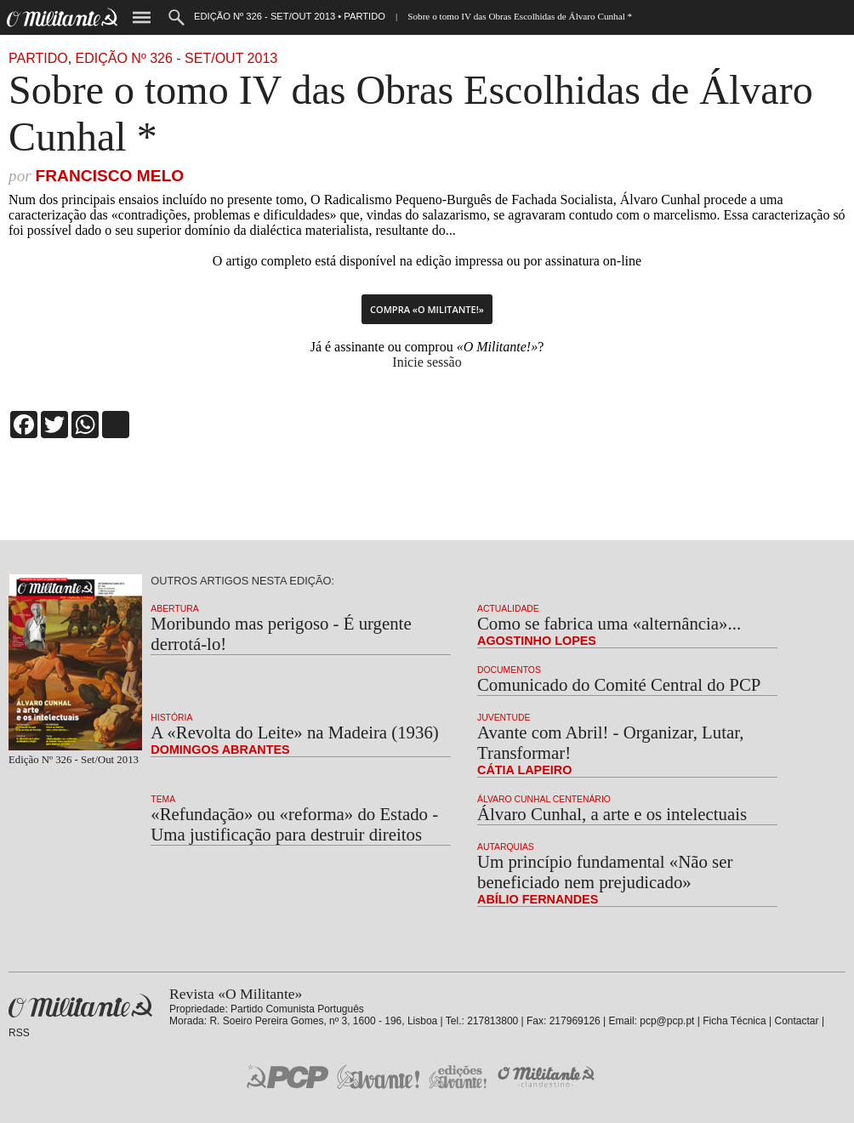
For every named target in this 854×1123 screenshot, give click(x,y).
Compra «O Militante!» (427, 309)
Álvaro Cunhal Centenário (544, 799)
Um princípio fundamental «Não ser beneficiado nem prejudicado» (604, 872)
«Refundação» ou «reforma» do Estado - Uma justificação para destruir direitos (294, 824)
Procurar (176, 17)
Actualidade (508, 608)
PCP (287, 1076)
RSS (19, 1033)
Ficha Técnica (734, 1021)
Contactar (797, 1021)
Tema (163, 799)
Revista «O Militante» (80, 1006)
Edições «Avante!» (458, 1076)
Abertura (174, 608)
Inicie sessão (426, 362)
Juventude (503, 717)
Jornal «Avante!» (378, 1076)
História (171, 717)
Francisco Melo (109, 176)
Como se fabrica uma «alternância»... (609, 623)
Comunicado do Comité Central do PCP (618, 684)
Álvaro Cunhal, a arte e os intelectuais (612, 814)
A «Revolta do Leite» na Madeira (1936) (294, 732)
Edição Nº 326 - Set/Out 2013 (177, 58)
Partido (38, 58)
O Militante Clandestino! (548, 1076)
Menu (141, 17)
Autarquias (505, 847)
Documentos (509, 670)
